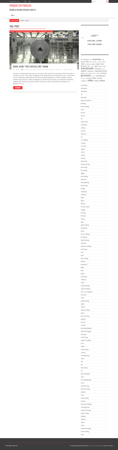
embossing (84, 185)
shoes (82, 358)
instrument (84, 249)
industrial (30, 31)
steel (82, 377)
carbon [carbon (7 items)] (94, 62)
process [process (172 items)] (86, 75)
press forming (85, 316)
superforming (85, 386)
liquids (83, 273)
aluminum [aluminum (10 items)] (86, 59)
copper (83, 149)
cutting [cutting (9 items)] (92, 64)
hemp (82, 231)
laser (82, 255)
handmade (84, 228)
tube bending (85, 398)
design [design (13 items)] (97, 64)
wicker (83, 422)
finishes (83, 204)
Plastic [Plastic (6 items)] (94, 73)
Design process (85, 164)
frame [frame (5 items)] (92, 66)
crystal (83, 155)
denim (30, 69)
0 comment (69, 69)
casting (83, 128)
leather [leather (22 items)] (84, 71)
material (83, 279)
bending (83, 103)
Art (82, 94)
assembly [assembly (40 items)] (96, 59)
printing (83, 319)
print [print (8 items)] (98, 73)
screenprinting (85, 355)
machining (84, 276)
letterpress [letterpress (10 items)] (90, 71)
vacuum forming (86, 410)
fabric (25, 31)
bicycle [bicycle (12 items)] (83, 62)
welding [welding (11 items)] (96, 81)
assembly (12, 31)
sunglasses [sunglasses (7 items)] (84, 81)
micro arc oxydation (87, 292)
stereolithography (86, 380)
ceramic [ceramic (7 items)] (103, 62)
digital (82, 173)
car (82, 119)
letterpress (84, 264)
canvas (83, 116)
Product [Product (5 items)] (93, 76)
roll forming (84, 337)
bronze (83, 112)
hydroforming (85, 240)
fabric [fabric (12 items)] (102, 64)
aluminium (84, 88)
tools (82, 395)
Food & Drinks (85, 207)
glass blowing (85, 225)
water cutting (85, 413)
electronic (84, 179)
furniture (83, 216)
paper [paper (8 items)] (90, 73)
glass (82, 222)
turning (83, 401)
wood (82, 425)
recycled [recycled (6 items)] (83, 78)
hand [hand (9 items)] (104, 66)
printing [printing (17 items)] (103, 73)
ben (18, 69)
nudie (41, 69)
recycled (59, 69)
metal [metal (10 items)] (82, 73)
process (49, 69)
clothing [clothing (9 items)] (87, 64)
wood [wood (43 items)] (102, 81)
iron (82, 252)
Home (30, 1)
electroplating (85, 182)
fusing (82, 219)
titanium (83, 392)
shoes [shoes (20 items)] (94, 78)
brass (82, 109)
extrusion (83, 194)
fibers (34, 69)
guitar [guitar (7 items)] (100, 66)
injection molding (86, 246)
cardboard (84, 125)
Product (35, 31)
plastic (83, 313)
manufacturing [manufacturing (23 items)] (101, 71)
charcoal (83, 134)
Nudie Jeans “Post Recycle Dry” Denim (30, 66)
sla (82, 365)
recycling (50, 31)
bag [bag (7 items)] (103, 59)
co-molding (84, 140)
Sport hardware (85, 374)
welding (83, 416)
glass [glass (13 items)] (96, 66)
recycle (54, 69)
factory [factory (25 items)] (84, 66)
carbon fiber (84, 122)
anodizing (84, 91)
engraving (84, 191)
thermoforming (85, 389)
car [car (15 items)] (91, 62)
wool (82, 434)
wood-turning (85, 431)
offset (82, 298)
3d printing (84, 85)
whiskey (83, 419)
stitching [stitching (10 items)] (99, 78)
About (25, 1)
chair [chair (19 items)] (83, 64)
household (84, 237)
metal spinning (85, 286)
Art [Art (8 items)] (90, 59)
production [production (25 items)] (100, 76)
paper (82, 304)
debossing (84, 161)
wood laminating (86, 428)
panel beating (85, 301)
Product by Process (20, 5)
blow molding (85, 106)
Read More (17, 88)
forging (83, 210)
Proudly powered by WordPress (79, 446)
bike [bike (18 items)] (87, 62)
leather (83, 261)
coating (83, 143)
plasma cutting (85, 310)
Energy (83, 188)
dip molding (84, 176)
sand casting (84, 349)
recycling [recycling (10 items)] (88, 78)
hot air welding (85, 234)
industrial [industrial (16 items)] (97, 69)
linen (82, 270)
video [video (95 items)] (90, 80)
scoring (83, 352)
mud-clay (83, 295)
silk (82, 361)
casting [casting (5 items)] (98, 61)
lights (82, 267)
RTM (82, 343)
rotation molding (86, 340)
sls (81, 371)
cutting (21, 31)
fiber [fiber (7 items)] (88, 66)
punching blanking (42, 31)
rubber (83, 346)
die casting (84, 167)
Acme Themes (108, 446)
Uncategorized (85, 407)
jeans (37, 69)
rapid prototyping (86, 331)
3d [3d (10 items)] (81, 59)
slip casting (84, 368)
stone (82, 383)
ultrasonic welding (86, 404)
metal (82, 283)
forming (83, 213)
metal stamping (85, 289)
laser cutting (84, 258)
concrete (83, 146)
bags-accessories (86, 100)
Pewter (83, 307)
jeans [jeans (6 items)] (103, 69)
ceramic (83, 131)
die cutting (84, 170)
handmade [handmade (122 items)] (87, 68)
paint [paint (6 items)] (86, 73)
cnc (82, 137)
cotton (17, 31)
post (45, 69)
